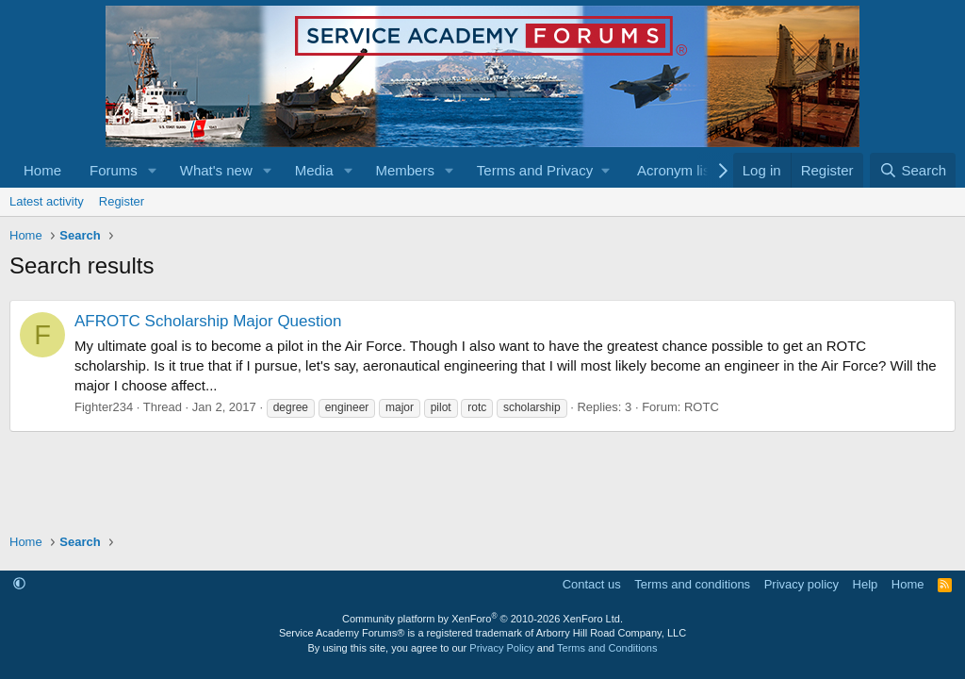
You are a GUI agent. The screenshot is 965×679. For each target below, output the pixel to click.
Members (404, 170)
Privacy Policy (501, 648)
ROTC (701, 407)
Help (865, 584)
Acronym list (675, 170)
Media (314, 170)
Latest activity (46, 201)
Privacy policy (801, 584)
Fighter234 (103, 407)
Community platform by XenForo (482, 618)
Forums (114, 170)
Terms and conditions (692, 584)
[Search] (913, 170)
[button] (152, 170)
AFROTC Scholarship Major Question (207, 321)
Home (42, 170)
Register (121, 201)
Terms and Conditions (607, 648)
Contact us (592, 584)
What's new (216, 170)
